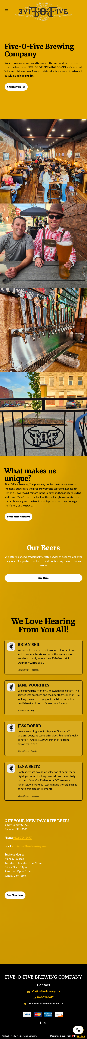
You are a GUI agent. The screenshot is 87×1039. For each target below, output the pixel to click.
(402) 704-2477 (22, 837)
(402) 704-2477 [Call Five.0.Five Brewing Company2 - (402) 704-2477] (45, 997)
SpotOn (81, 1036)
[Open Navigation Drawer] (6, 11)
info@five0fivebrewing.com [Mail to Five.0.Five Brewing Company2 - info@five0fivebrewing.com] (45, 991)
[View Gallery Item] (43, 161)
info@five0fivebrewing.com (29, 846)
